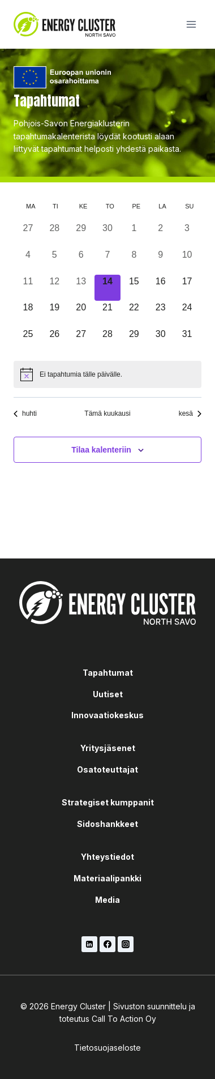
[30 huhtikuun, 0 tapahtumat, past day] (107, 234)
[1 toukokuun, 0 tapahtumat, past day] (134, 234)
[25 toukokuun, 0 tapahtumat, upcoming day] (28, 340)
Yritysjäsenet (107, 748)
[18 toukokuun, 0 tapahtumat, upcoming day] (28, 314)
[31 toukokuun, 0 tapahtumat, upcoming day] (187, 340)
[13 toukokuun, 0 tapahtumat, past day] (81, 288)
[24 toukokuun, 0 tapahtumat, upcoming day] (187, 314)
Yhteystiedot (107, 857)
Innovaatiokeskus (107, 715)
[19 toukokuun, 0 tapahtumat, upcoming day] (54, 314)
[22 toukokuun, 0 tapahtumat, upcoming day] (134, 314)
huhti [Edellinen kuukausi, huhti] (25, 413)
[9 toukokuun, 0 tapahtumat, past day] (160, 261)
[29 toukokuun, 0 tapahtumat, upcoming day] (134, 340)
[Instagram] (126, 944)
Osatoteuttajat (107, 769)
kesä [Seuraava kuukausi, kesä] (190, 413)
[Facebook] (107, 944)
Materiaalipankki (107, 878)
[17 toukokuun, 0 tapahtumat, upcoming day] (187, 288)
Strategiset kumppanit (108, 802)
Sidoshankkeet (107, 824)
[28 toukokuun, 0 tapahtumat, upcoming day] (107, 340)
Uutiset (108, 694)
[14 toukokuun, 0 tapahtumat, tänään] (107, 288)
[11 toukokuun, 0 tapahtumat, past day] (28, 288)
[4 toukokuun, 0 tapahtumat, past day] (28, 261)
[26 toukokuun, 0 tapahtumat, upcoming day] (54, 340)
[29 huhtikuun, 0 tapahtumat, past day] (81, 234)
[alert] (107, 374)
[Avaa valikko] (190, 24)
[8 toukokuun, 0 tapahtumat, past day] (134, 261)
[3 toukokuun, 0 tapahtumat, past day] (187, 234)
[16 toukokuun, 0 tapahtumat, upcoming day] (160, 288)
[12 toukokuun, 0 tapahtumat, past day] (54, 288)
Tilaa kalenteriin (101, 449)
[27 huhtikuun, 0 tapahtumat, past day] (28, 234)
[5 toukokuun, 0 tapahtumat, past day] (54, 261)
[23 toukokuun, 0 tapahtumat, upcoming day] (160, 314)
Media (107, 900)
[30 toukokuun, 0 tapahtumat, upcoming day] (160, 340)
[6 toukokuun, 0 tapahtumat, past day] (81, 261)
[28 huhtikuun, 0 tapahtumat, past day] (54, 234)
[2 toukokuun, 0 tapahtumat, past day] (160, 234)
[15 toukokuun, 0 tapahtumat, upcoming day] (134, 288)
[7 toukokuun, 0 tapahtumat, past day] (107, 261)
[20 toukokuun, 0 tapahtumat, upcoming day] (81, 314)
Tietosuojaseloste (107, 1047)
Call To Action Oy (124, 1018)
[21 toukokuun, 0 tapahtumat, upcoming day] (107, 314)
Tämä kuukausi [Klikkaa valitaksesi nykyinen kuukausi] (107, 413)
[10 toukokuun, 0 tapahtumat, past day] (187, 261)
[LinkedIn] (89, 944)
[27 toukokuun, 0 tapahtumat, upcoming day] (81, 340)
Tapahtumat (108, 672)
